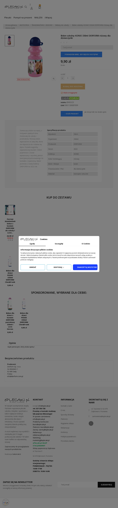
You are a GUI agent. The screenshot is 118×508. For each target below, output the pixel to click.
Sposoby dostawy (67, 415)
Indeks (63, 102)
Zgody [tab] (32, 244)
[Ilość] (67, 78)
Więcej (48, 17)
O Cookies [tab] (86, 244)
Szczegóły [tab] (59, 244)
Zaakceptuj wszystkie (87, 267)
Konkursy (64, 432)
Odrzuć (32, 267)
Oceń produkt (72, 114)
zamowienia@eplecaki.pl (101, 416)
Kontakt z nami (66, 406)
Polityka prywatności (68, 436)
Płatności (64, 419)
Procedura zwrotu (67, 441)
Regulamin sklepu (67, 423)
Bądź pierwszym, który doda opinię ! (21, 347)
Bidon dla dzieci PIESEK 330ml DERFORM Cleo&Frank (10, 276)
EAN (62, 105)
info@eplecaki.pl (44, 406)
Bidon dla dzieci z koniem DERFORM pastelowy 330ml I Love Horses (10, 321)
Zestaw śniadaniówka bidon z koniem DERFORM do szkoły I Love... (11, 226)
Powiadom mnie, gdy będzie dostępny (81, 54)
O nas (63, 410)
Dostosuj (59, 267)
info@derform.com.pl (15, 376)
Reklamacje (65, 428)
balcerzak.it (17, 454)
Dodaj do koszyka (73, 86)
